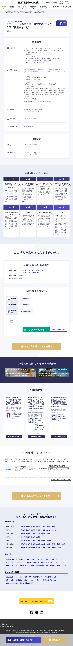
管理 (28, 559)
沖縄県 (59, 547)
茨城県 (23, 530)
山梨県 (43, 533)
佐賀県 (28, 547)
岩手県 (38, 526)
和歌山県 (48, 540)
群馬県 (33, 530)
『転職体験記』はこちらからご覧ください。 (61, 232)
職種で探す (9, 554)
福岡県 (23, 547)
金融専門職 (23, 565)
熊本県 (38, 547)
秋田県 (33, 526)
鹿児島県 (54, 547)
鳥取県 (23, 544)
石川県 (33, 533)
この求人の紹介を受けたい (61, 23)
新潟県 (23, 533)
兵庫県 (38, 540)
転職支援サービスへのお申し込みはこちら (36, 601)
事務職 (58, 565)
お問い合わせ (56, 633)
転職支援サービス (45, 7)
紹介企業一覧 (33, 7)
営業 (53, 559)
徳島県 (48, 544)
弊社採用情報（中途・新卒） (26, 630)
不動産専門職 (40, 565)
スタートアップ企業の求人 (23, 577)
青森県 (28, 526)
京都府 (21, 278)
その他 (21, 275)
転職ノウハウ (56, 7)
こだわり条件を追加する (58, 329)
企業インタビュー (22, 7)
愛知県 (33, 537)
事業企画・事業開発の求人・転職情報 (36, 11)
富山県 (28, 533)
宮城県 (43, 526)
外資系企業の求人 (38, 577)
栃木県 (28, 530)
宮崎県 (48, 547)
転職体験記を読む (13, 436)
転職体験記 (11, 7)
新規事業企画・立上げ (38, 272)
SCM (33, 559)
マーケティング (45, 559)
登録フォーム (8, 190)
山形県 (48, 526)
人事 (37, 559)
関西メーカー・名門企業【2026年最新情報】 (53, 372)
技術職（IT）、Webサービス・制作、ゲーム (45, 562)
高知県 (63, 544)
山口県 (43, 544)
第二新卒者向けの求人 (51, 577)
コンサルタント (20, 562)
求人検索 (4, 7)
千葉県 (43, 530)
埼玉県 (38, 530)
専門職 (29, 562)
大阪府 (33, 540)
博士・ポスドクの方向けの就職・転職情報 (20, 372)
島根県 (28, 544)
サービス (58, 559)
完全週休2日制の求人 (11, 583)
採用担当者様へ (67, 7)
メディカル (31, 565)
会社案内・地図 (11, 630)
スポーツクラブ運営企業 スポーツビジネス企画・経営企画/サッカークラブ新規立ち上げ (24, 12)
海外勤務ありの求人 (21, 580)
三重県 (38, 537)
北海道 (23, 526)
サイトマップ (46, 633)
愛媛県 (58, 544)
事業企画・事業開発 (37, 270)
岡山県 (33, 544)
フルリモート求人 (34, 580)
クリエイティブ (10, 562)
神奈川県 (54, 530)
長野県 (48, 533)
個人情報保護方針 (18, 633)
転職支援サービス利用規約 (56, 630)
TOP (2, 11)
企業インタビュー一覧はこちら (61, 479)
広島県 (38, 544)
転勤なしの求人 (10, 580)
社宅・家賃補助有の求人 (26, 583)
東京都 (48, 530)
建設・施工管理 (50, 565)
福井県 (38, 533)
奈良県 (43, 540)
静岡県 (28, 537)
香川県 (53, 544)
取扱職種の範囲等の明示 (33, 633)
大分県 (43, 547)
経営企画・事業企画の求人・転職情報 (15, 11)
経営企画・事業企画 (24, 270)
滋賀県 (23, 540)
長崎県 (33, 547)
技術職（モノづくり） (12, 565)
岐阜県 (23, 537)
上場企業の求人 (10, 577)
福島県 (53, 526)
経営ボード (22, 559)
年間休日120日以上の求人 (48, 580)
